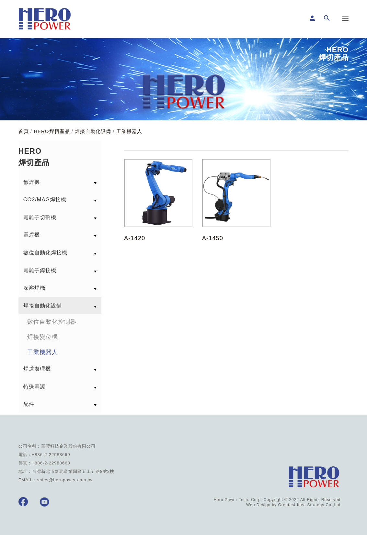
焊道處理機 (37, 369)
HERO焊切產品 (52, 131)
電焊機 (31, 235)
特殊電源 (34, 386)
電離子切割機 (39, 217)
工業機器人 (129, 131)
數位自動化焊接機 (45, 252)
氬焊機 (31, 182)
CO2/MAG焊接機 (44, 199)
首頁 (23, 131)
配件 (28, 404)
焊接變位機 (42, 337)
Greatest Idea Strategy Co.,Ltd (309, 505)
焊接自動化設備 (93, 131)
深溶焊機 (34, 288)
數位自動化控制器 (51, 321)
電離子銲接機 (39, 270)
